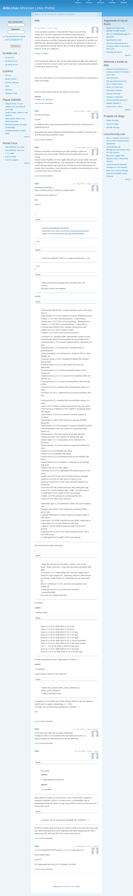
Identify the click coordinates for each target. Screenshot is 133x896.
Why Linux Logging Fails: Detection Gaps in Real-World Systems (117, 158)
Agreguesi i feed (11, 93)
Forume (89, 3)
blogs (7, 86)
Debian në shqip (112, 120)
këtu (36, 712)
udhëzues (8, 90)
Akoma (26, 137)
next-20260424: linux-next (14, 147)
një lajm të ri (9, 58)
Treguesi (78, 3)
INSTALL (38, 205)
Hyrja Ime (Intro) (112, 78)
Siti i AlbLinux (52, 14)
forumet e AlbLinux (12, 83)
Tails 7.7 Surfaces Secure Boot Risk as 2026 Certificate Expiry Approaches (117, 141)
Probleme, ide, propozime (66, 14)
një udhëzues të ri (11, 65)
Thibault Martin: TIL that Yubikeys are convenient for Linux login (15, 106)
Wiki (37, 111)
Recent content (10, 79)
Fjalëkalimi (16, 29)
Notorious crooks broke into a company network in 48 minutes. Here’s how (118, 46)
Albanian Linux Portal (29, 8)
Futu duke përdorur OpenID (15, 36)
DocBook (38, 860)
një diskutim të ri (11, 61)
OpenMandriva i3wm (113, 40)
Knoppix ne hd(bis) (41, 53)
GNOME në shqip (112, 127)
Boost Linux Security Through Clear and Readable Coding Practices (117, 173)
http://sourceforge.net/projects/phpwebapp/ (72, 231)
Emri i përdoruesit (15, 22)
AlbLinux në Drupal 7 (114, 94)
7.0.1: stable (9, 153)
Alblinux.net (57, 886)
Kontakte (112, 3)
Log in (37, 103)
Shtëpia (37, 14)
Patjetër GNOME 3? (113, 103)
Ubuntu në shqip (112, 124)
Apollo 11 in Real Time (114, 87)
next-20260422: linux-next (14, 150)
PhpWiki (38, 120)
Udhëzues (100, 3)
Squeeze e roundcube (114, 97)
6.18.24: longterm (11, 160)
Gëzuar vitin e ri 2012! (114, 107)
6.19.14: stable (10, 157)
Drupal (77, 886)
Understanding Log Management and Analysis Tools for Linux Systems (118, 149)
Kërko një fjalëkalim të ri (14, 40)
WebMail (124, 3)
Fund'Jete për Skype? (114, 52)
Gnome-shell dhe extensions (116, 100)
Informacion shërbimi (114, 90)
